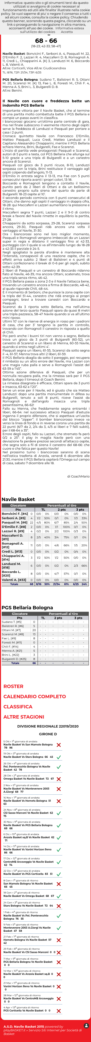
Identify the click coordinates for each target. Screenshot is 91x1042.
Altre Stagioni (23, 717)
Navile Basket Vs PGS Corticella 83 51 (27, 874)
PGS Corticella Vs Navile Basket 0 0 (26, 1010)
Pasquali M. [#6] (15, 522)
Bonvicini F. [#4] (15, 514)
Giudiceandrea (54, 68)
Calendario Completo (34, 696)
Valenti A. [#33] (14, 580)
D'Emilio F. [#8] (14, 527)
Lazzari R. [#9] (13, 531)
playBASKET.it (14, 1030)
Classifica (17, 707)
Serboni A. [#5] (14, 518)
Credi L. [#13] (12, 551)
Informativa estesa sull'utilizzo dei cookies (52, 30)
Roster (13, 686)
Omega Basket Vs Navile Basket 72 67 (28, 778)
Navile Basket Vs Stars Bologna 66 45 (28, 757)
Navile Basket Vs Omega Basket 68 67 (28, 896)
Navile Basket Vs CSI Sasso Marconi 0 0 (29, 952)
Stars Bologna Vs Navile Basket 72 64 (28, 905)
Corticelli (18, 68)
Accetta (67, 32)
